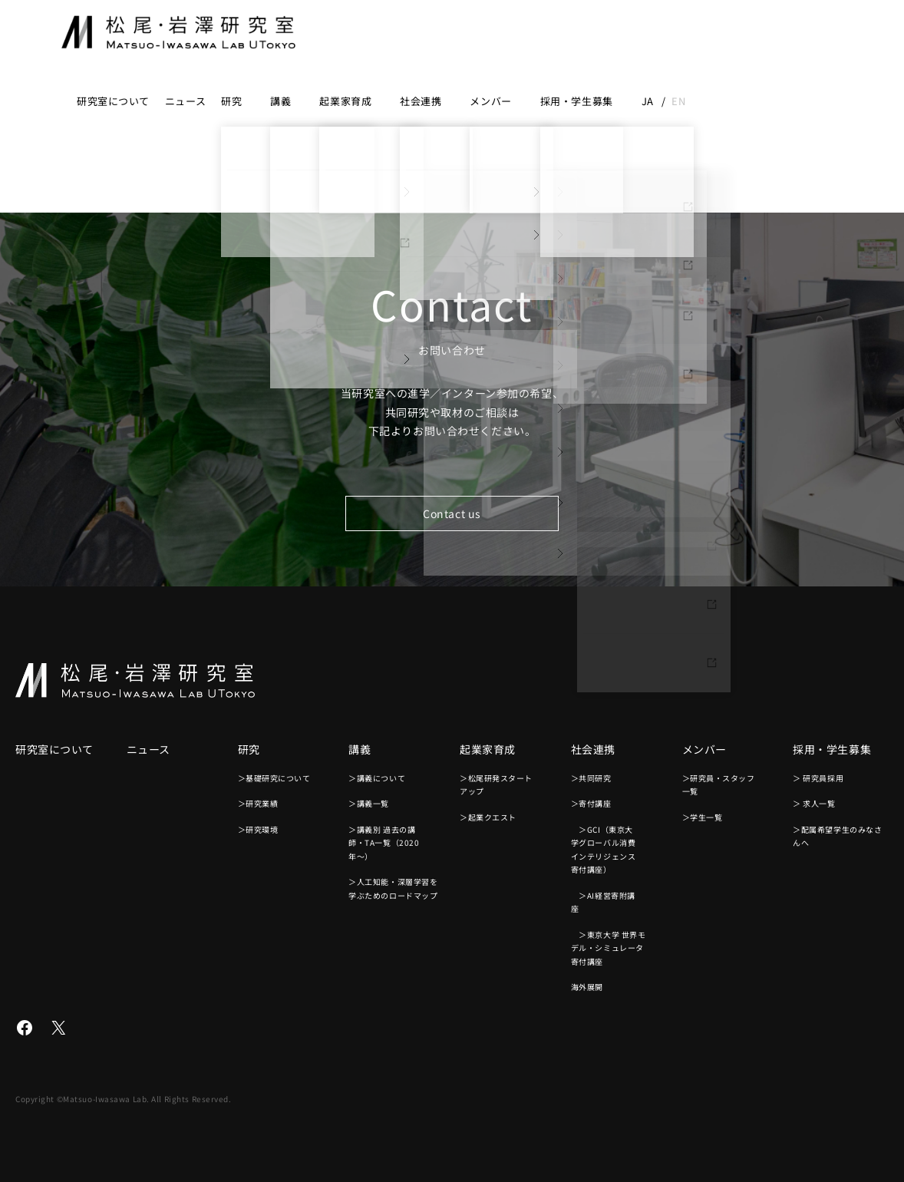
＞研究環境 (258, 829)
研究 (231, 101)
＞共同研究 (591, 778)
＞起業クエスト (488, 817)
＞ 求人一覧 (814, 803)
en (678, 101)
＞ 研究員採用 (818, 778)
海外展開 (587, 986)
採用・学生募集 (576, 101)
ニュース (185, 101)
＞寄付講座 (591, 803)
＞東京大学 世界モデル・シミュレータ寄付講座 (608, 948)
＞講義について (376, 778)
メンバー (490, 101)
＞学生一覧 (702, 817)
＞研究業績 (258, 803)
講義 (280, 101)
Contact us (452, 513)
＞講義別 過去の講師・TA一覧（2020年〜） (383, 843)
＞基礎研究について (274, 778)
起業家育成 (345, 101)
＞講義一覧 (368, 803)
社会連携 (420, 101)
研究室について (113, 101)
